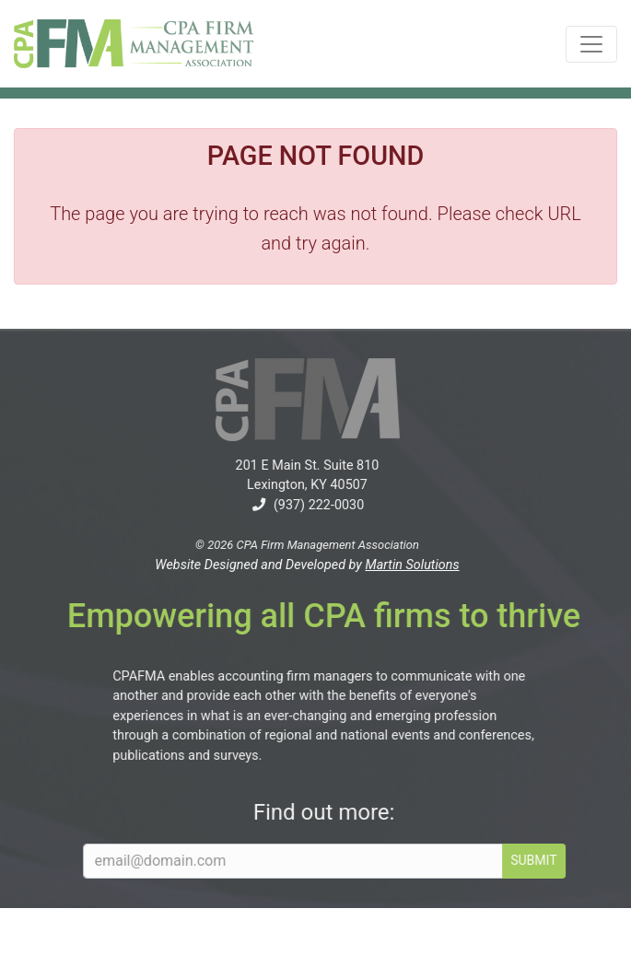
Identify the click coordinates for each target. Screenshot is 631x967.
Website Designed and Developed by (294, 565)
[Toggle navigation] (591, 44)
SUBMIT (546, 860)
